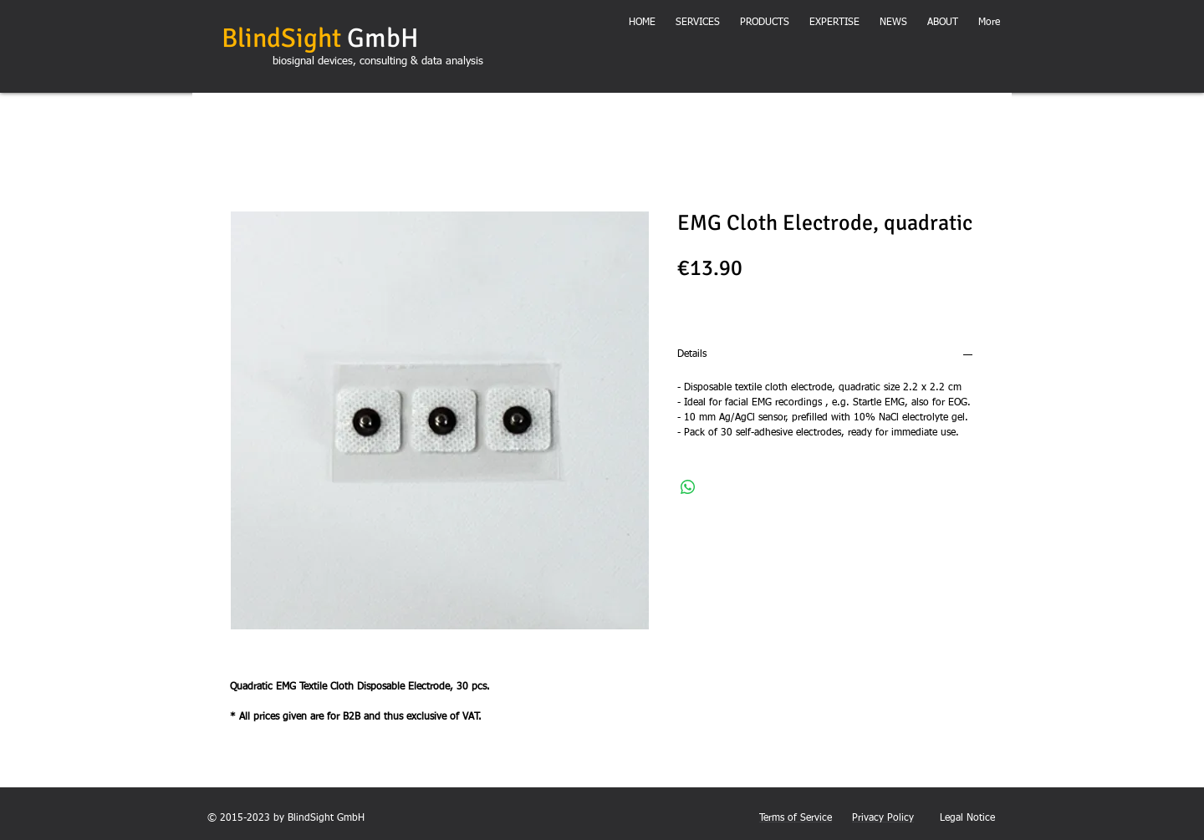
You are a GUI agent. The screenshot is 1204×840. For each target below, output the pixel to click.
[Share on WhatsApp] (688, 487)
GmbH (320, 38)
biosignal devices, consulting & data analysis (378, 61)
